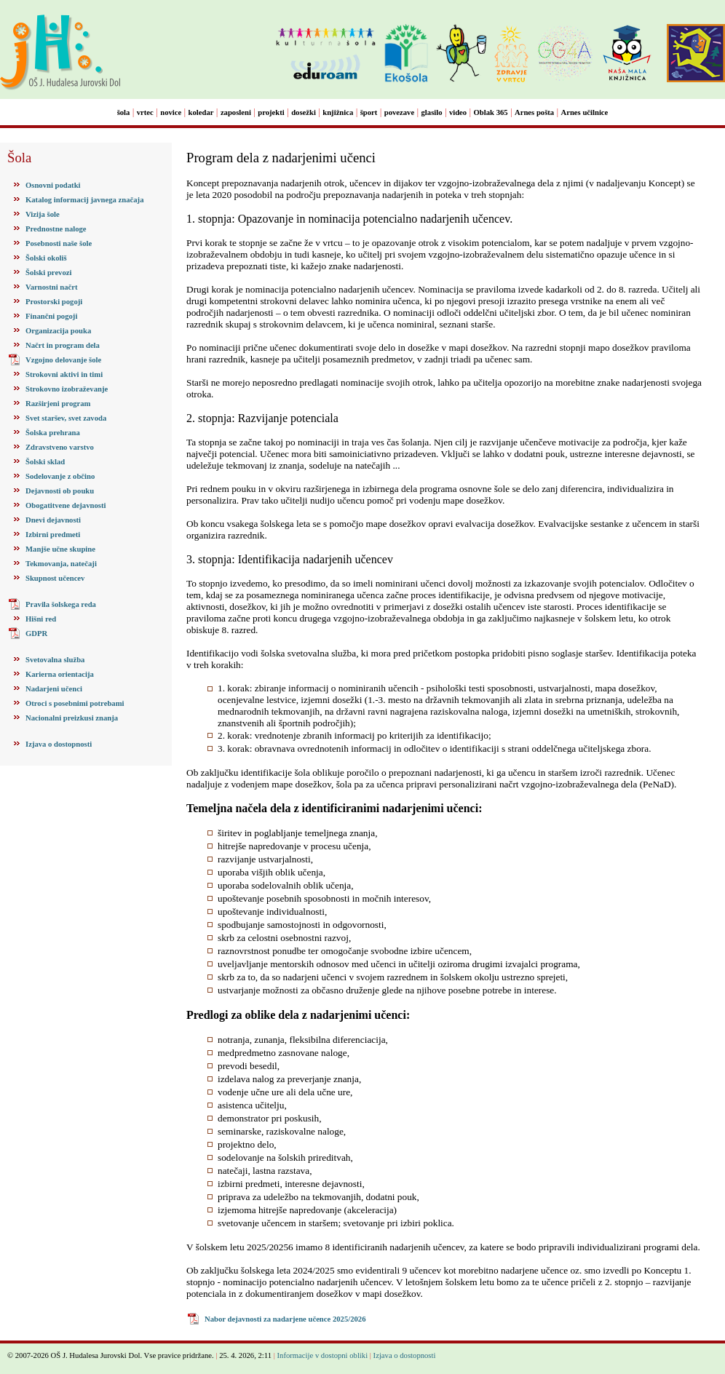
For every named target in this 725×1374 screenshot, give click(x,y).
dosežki (303, 112)
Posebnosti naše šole (58, 243)
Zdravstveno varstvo (59, 447)
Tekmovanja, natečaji (61, 564)
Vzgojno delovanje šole (63, 360)
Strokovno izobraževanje (66, 389)
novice (170, 112)
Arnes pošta (534, 112)
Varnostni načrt (51, 287)
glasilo (432, 112)
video (458, 112)
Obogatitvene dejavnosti (65, 505)
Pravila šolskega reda (60, 604)
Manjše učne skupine (60, 549)
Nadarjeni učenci (53, 689)
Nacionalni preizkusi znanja (71, 718)
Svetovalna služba (54, 660)
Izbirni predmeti (52, 535)
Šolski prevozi (48, 273)
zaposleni (236, 112)
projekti (271, 112)
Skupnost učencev (54, 578)
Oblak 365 (491, 112)
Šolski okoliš (46, 258)
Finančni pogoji (51, 316)
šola (123, 112)
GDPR (36, 634)
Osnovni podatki (53, 185)
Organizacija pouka (58, 331)
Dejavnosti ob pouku (59, 491)
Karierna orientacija (59, 674)
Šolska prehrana (52, 433)
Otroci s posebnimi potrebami (74, 703)
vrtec (145, 112)
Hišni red (40, 619)
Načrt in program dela (62, 345)
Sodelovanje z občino (60, 476)
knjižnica (337, 112)
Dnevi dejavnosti (53, 520)
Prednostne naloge (56, 229)
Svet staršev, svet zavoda (65, 418)
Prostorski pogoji (53, 302)
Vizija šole (42, 214)
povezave (399, 112)
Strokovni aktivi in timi (64, 374)
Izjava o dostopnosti (58, 744)
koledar (201, 112)
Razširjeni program (57, 404)
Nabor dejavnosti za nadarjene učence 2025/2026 (285, 1319)
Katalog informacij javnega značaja (84, 200)
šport (369, 112)
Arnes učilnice (585, 112)
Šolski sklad (45, 462)
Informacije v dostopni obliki (322, 1355)
